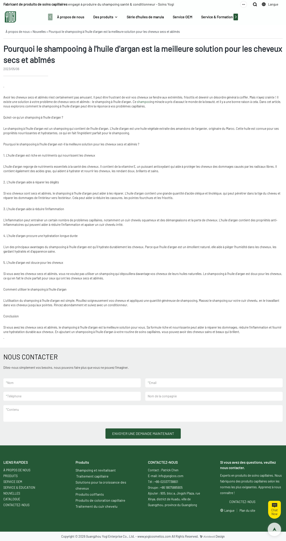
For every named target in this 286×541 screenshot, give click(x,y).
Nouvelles (39, 32)
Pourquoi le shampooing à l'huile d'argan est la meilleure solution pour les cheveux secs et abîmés (114, 32)
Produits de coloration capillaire (100, 500)
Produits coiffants (90, 494)
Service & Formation (217, 17)
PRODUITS (10, 476)
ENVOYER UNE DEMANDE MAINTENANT (143, 433)
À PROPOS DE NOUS (16, 470)
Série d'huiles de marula (145, 17)
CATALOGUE (11, 499)
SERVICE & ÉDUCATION (19, 487)
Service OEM (182, 17)
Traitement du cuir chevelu (97, 506)
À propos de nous (70, 17)
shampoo (143, 102)
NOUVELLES (11, 493)
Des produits (103, 17)
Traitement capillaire (92, 476)
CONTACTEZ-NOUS (16, 505)
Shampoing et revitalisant (96, 470)
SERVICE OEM (12, 482)
